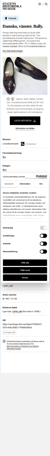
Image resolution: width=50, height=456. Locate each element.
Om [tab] (41, 184)
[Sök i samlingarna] (46, 4)
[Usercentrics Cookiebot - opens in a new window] (36, 176)
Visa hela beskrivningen (13, 51)
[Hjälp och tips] (39, 4)
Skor (5, 170)
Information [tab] (25, 184)
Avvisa (25, 278)
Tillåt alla (25, 263)
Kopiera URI (9, 332)
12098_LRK (17, 311)
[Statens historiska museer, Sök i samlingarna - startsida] (12, 6)
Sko (4, 157)
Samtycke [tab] (9, 184)
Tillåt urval (25, 270)
